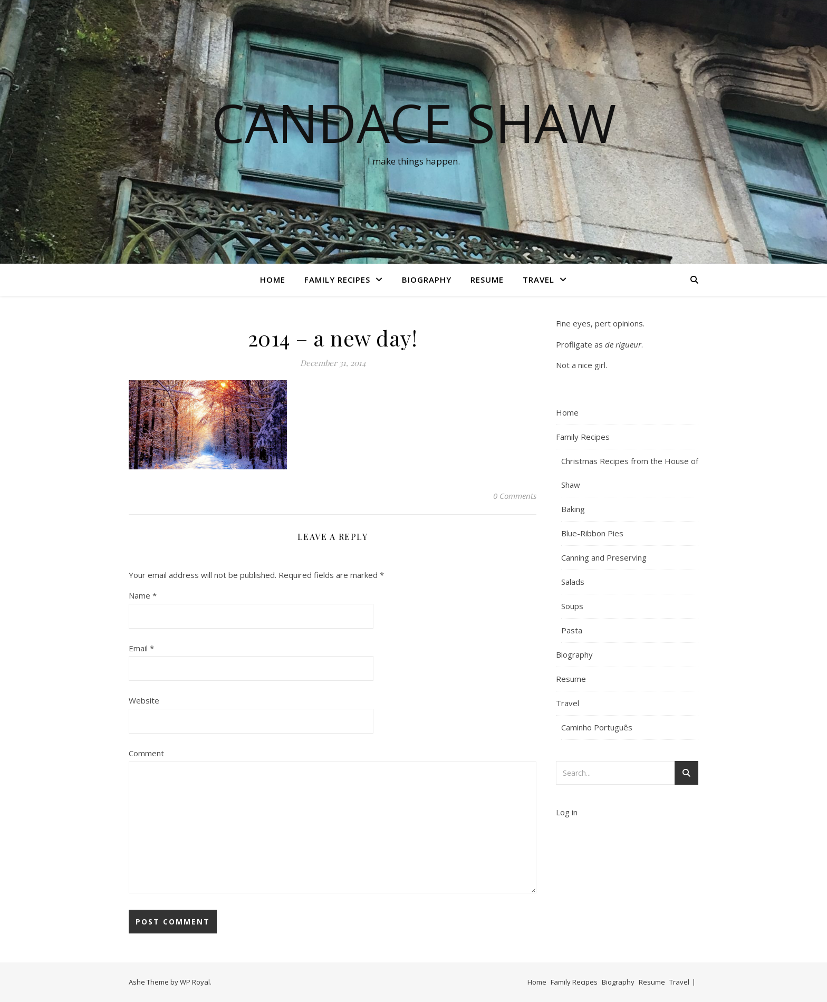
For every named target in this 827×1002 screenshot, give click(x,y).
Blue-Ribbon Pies (592, 533)
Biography (426, 279)
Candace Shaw (413, 122)
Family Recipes (337, 279)
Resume (487, 279)
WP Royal (195, 982)
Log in (567, 812)
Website (144, 700)
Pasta (571, 630)
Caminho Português (596, 727)
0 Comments (514, 495)
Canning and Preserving (604, 557)
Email (141, 648)
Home (272, 279)
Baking (573, 509)
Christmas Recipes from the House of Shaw (629, 473)
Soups (572, 606)
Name (143, 595)
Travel (538, 279)
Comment (146, 753)
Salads (572, 581)
